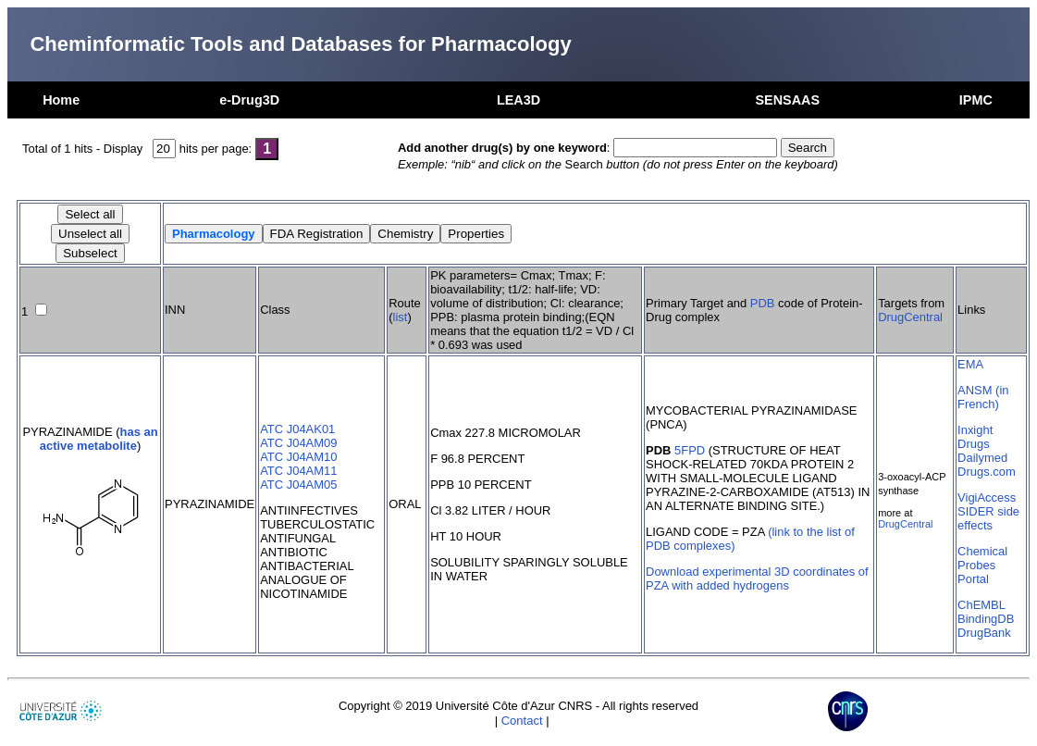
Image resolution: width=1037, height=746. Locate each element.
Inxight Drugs (975, 437)
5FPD (689, 450)
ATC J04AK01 (297, 429)
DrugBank (984, 633)
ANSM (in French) (982, 397)
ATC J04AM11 (298, 471)
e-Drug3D (249, 100)
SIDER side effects (988, 518)
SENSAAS (787, 100)
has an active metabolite (99, 439)
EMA (970, 364)
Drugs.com (986, 472)
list (400, 317)
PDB (762, 303)
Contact (522, 720)
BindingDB (985, 619)
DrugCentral (910, 317)
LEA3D (518, 100)
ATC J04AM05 (298, 484)
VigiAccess (986, 497)
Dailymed (982, 458)
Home (61, 100)
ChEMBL (981, 605)
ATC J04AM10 (298, 457)
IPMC (976, 100)
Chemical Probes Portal (982, 565)
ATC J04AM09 (298, 443)
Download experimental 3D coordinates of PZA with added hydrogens (757, 578)
